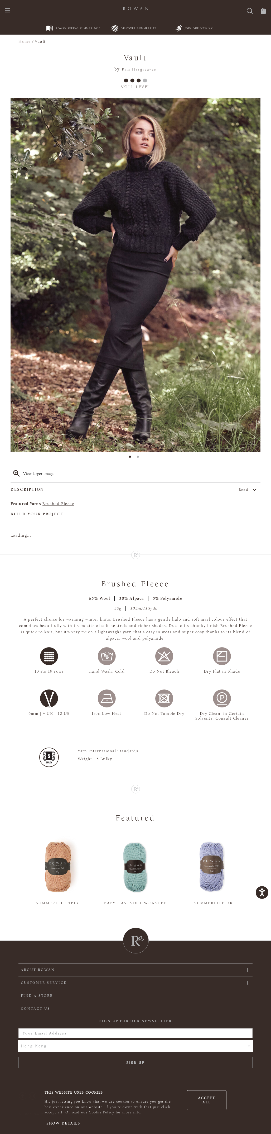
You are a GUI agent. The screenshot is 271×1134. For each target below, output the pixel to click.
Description (130, 490)
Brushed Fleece (58, 503)
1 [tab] (131, 458)
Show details (63, 1123)
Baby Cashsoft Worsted (135, 903)
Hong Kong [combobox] (34, 1045)
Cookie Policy (101, 1112)
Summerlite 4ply (57, 903)
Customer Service (44, 983)
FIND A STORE (37, 996)
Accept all (206, 1100)
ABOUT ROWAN (38, 970)
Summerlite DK (213, 903)
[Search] (249, 11)
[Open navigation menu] (7, 10)
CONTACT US (35, 1008)
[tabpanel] (135, 275)
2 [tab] (139, 458)
